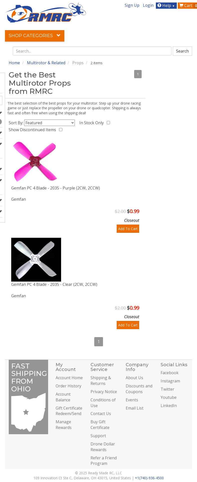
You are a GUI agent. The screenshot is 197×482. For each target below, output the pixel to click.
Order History (68, 386)
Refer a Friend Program (104, 460)
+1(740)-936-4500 (149, 478)
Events (132, 400)
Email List (134, 408)
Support (98, 435)
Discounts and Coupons (139, 388)
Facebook (170, 372)
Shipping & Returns (101, 380)
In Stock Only (92, 122)
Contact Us (101, 413)
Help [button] (166, 5)
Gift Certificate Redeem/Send (69, 411)
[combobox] (92, 51)
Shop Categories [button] (35, 35)
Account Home (69, 377)
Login (148, 5)
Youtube (169, 397)
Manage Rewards (64, 424)
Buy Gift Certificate (100, 424)
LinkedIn (169, 405)
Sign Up (132, 5)
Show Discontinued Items (33, 129)
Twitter (167, 389)
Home (14, 62)
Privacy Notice (104, 391)
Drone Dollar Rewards (103, 446)
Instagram (170, 381)
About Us (134, 377)
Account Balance (63, 397)
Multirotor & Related (46, 62)
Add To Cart (128, 228)
